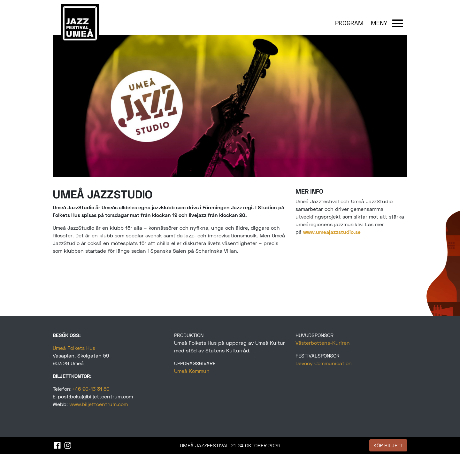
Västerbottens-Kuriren (322, 343)
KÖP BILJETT (388, 445)
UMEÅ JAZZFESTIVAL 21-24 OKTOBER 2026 (230, 445)
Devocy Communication (323, 363)
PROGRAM (349, 23)
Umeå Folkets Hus (74, 348)
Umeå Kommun (192, 371)
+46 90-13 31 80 (91, 389)
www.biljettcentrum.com (98, 404)
